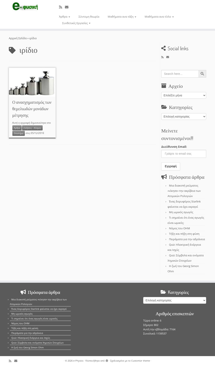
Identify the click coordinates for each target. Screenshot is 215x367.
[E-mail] (68, 7)
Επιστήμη (18, 133)
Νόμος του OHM (179, 228)
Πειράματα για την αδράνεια (187, 239)
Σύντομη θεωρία (89, 16)
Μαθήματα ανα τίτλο (159, 16)
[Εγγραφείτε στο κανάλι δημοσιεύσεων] (62, 7)
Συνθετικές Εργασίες (76, 23)
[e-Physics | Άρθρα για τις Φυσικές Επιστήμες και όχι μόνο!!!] (25, 7)
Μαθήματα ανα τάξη (122, 16)
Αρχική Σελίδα (18, 38)
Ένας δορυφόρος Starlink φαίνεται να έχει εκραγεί (39, 308)
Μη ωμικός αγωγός (181, 212)
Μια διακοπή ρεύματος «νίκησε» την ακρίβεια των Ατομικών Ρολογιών (184, 191)
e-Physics (78, 360)
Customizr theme (140, 360)
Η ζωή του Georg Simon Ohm (27, 347)
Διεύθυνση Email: (174, 147)
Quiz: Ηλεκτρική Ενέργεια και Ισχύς (30, 337)
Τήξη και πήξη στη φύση (184, 234)
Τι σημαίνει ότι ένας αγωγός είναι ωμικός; (34, 318)
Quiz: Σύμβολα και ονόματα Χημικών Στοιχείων (37, 342)
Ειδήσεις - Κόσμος (32, 127)
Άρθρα (64, 16)
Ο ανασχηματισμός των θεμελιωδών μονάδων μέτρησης (31, 108)
